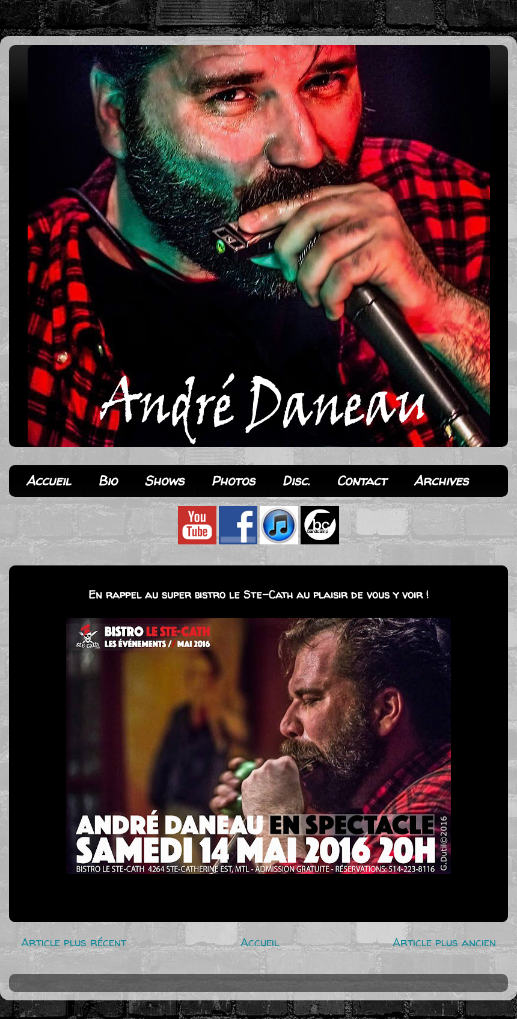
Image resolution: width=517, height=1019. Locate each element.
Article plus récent (73, 942)
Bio (107, 481)
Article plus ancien (444, 942)
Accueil (48, 481)
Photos (233, 481)
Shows (164, 481)
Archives (441, 481)
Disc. (296, 481)
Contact (362, 481)
